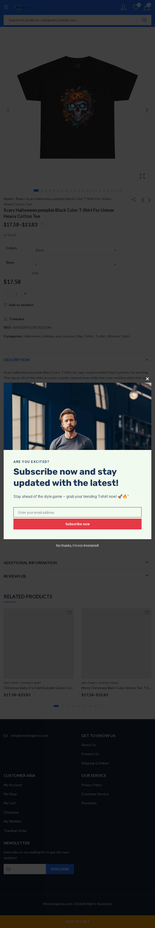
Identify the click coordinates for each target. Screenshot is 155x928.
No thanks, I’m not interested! (77, 546)
